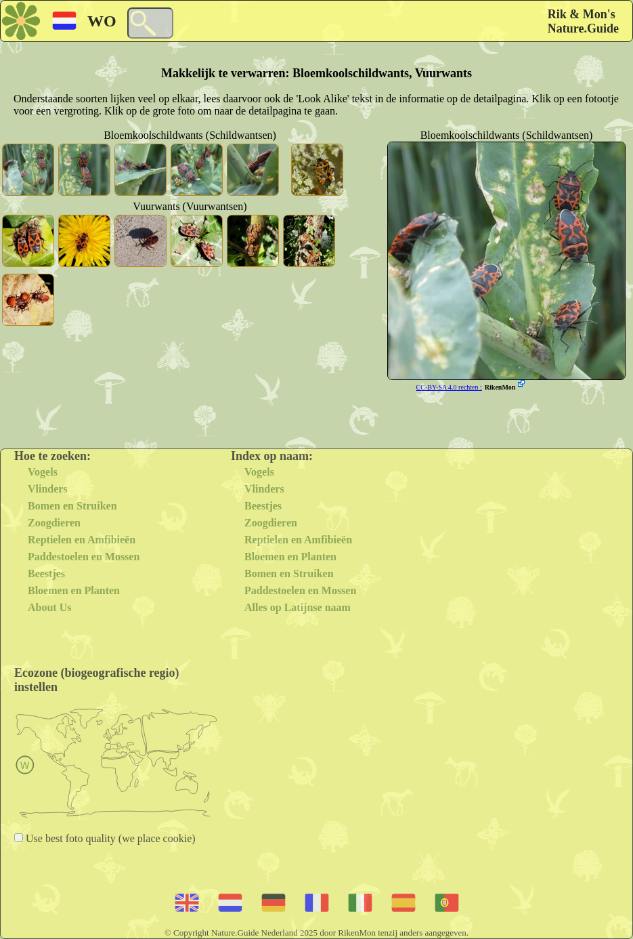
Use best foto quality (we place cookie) (109, 838)
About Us (49, 607)
